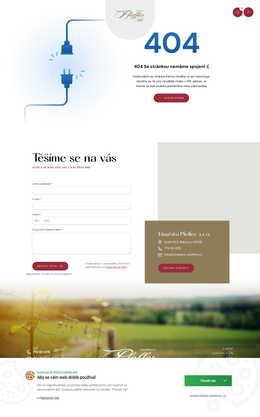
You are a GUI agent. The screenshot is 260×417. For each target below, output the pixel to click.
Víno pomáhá (95, 12)
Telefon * (37, 214)
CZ (36, 220)
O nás (184, 12)
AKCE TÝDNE (33, 12)
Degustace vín (161, 12)
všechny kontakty (176, 268)
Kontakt (217, 12)
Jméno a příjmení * (42, 183)
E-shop (12, 12)
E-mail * (36, 199)
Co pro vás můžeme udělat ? (47, 229)
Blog (199, 12)
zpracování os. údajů (116, 267)
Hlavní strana (171, 98)
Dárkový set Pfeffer (63, 12)
